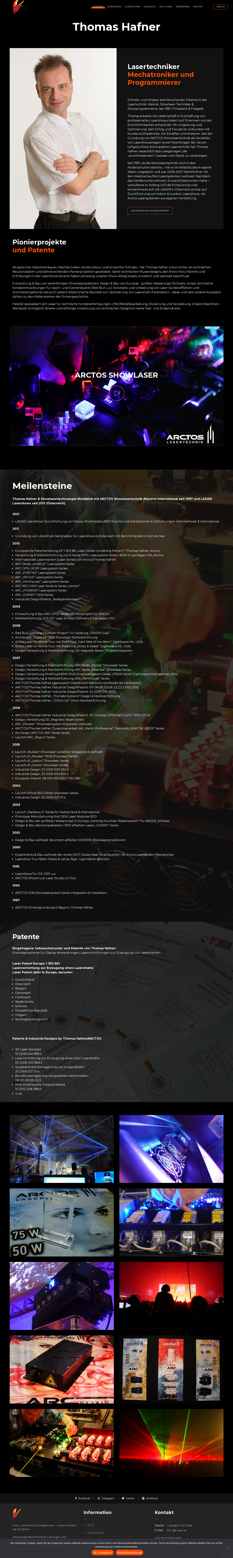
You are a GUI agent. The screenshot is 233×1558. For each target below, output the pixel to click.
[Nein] (228, 1548)
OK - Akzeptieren (102, 1552)
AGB (90, 1525)
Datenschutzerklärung (129, 1552)
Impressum (96, 1533)
